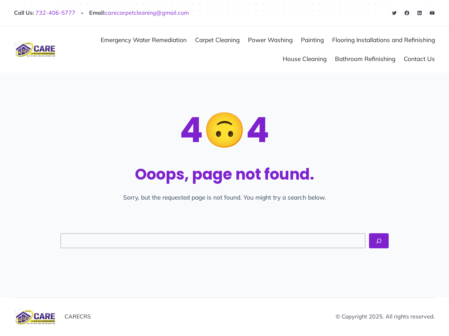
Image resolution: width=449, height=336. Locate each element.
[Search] (379, 240)
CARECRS (78, 316)
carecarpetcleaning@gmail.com (147, 12)
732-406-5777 (54, 12)
